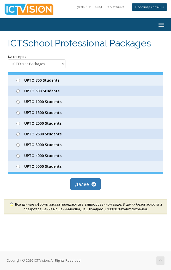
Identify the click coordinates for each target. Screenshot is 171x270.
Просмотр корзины (149, 7)
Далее (85, 184)
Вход (98, 7)
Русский (83, 7)
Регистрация (115, 7)
